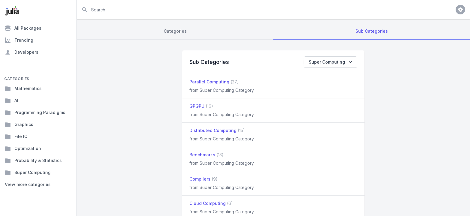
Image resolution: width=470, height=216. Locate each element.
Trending (19, 40)
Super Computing (28, 173)
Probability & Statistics (33, 161)
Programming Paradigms (35, 113)
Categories (175, 31)
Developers (21, 52)
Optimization (23, 149)
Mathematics (23, 89)
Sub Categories (371, 31)
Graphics (19, 125)
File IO (16, 137)
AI (11, 101)
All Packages (23, 28)
